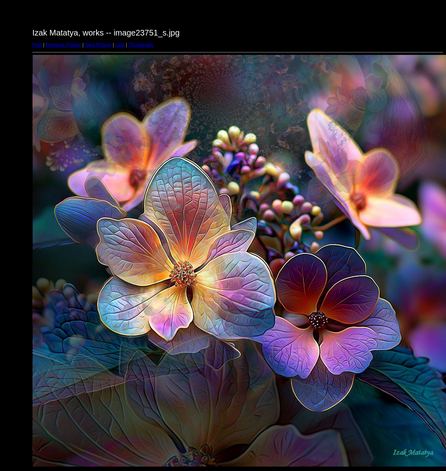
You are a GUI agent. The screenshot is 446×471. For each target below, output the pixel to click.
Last (119, 45)
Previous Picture (63, 45)
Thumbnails (141, 45)
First (37, 45)
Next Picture (98, 45)
